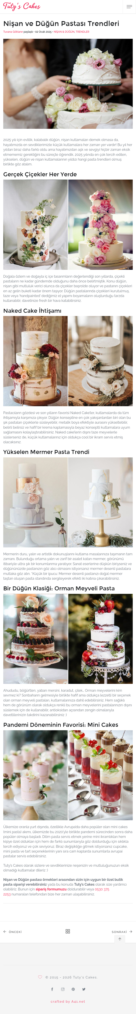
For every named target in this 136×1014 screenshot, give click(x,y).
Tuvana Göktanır (13, 31)
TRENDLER (82, 31)
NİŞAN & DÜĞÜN (64, 31)
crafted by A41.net (68, 1002)
